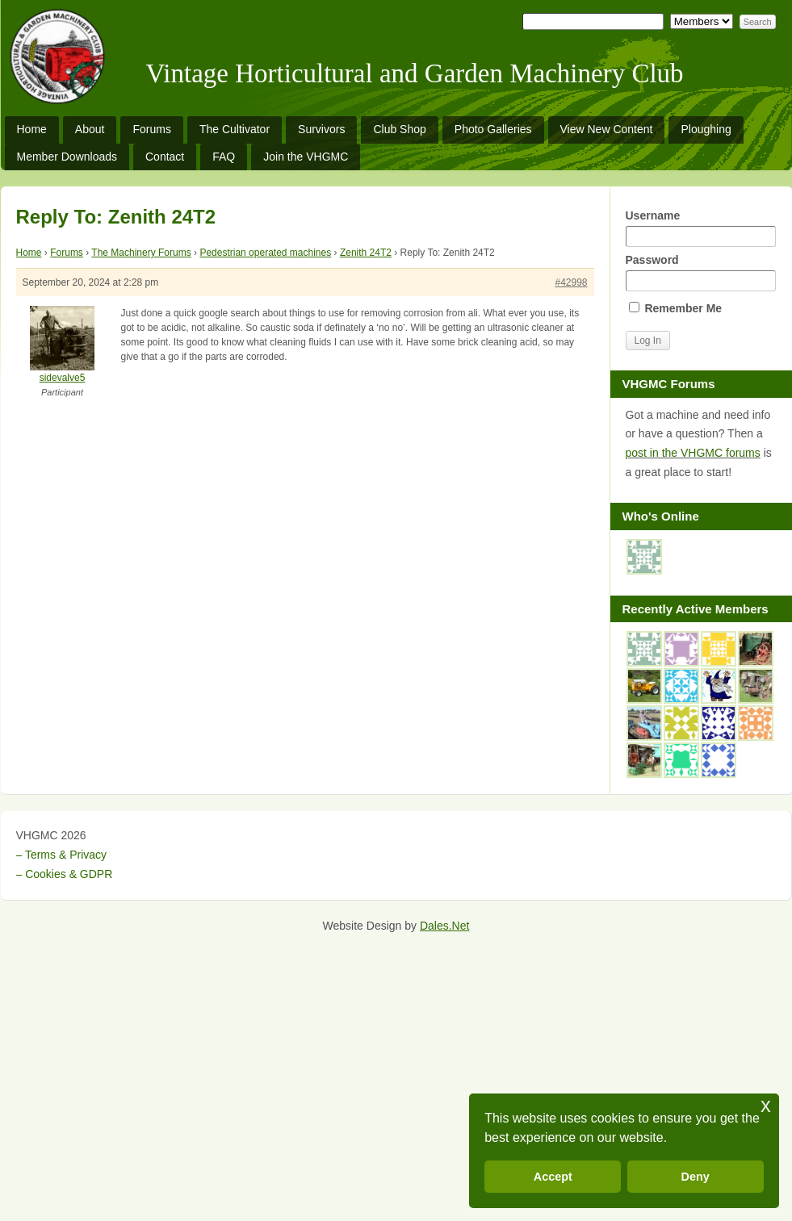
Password (701, 272)
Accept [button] (553, 1176)
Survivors (321, 129)
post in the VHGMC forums (693, 452)
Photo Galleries (493, 129)
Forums (151, 129)
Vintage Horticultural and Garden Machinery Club (415, 73)
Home (32, 129)
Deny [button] (695, 1176)
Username (701, 228)
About (90, 129)
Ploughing (706, 129)
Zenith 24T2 (366, 252)
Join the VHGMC (305, 156)
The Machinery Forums (141, 252)
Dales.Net (444, 925)
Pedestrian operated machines (265, 252)
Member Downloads (67, 156)
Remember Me (676, 308)
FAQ (223, 156)
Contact (164, 156)
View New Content (606, 129)
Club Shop (399, 129)
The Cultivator (234, 129)
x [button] (766, 1105)
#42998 (571, 282)
